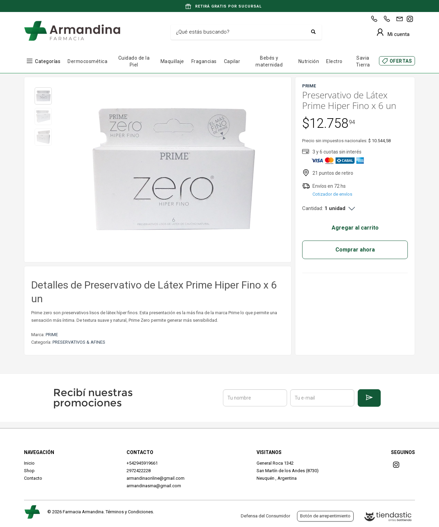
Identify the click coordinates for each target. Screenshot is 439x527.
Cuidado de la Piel (134, 61)
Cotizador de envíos (332, 194)
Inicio (29, 463)
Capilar (232, 61)
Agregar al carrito (355, 227)
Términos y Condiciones (129, 511)
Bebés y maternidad (269, 61)
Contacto (33, 478)
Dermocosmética (87, 61)
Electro (334, 61)
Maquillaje (172, 61)
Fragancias (204, 61)
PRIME (52, 334)
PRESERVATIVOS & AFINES (78, 342)
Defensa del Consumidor (265, 515)
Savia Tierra (363, 61)
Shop (29, 470)
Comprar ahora (355, 249)
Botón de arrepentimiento (325, 515)
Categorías (47, 61)
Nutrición (308, 61)
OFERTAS (401, 61)
